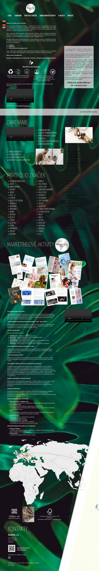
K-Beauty (61, 16)
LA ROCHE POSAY (44, 212)
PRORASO (42, 229)
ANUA (12, 184)
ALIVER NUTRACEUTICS (17, 181)
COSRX (12, 226)
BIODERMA (13, 209)
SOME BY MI (71, 204)
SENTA (69, 192)
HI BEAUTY (42, 195)
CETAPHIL (13, 223)
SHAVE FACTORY (72, 198)
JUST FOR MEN (43, 201)
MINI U (41, 217)
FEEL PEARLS (43, 184)
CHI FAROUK (42, 198)
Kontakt (71, 16)
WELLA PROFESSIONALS (75, 226)
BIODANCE (13, 206)
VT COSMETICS (72, 223)
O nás (10, 16)
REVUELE (70, 187)
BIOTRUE (12, 215)
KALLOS (41, 204)
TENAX (69, 209)
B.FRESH (12, 198)
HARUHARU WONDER (46, 190)
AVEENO (12, 190)
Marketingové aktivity (48, 16)
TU (13, 565)
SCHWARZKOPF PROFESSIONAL (77, 195)
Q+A (40, 234)
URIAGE (69, 217)
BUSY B (12, 217)
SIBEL (69, 201)
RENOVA (70, 181)
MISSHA (41, 220)
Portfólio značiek (30, 16)
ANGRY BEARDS (15, 187)
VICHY (69, 220)
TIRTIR (69, 212)
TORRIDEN (70, 215)
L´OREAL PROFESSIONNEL (47, 209)
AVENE (12, 192)
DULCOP (12, 231)
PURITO (41, 231)
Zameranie (18, 16)
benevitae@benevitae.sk (24, 106)
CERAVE (12, 220)
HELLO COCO (42, 192)
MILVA (40, 215)
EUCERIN (12, 234)
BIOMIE (12, 212)
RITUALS (70, 190)
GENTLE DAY (43, 187)
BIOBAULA (13, 204)
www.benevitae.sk (21, 549)
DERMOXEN (13, 229)
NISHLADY (42, 223)
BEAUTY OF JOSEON (16, 201)
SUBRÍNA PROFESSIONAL (75, 206)
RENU (69, 184)
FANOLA (41, 181)
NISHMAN (42, 226)
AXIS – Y (12, 195)
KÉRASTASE (42, 206)
